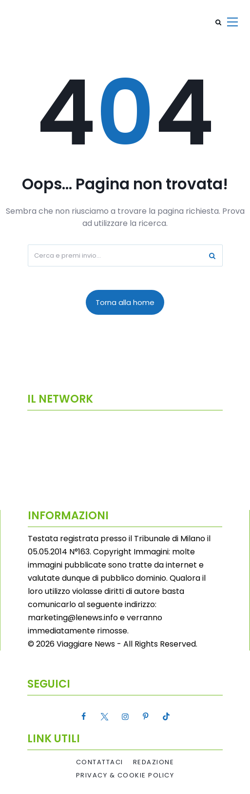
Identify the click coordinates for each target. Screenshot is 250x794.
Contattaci (99, 762)
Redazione (153, 762)
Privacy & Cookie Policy (125, 775)
